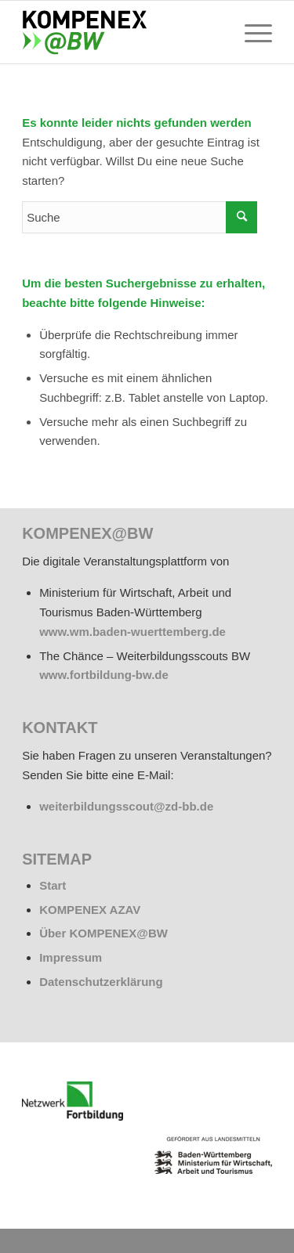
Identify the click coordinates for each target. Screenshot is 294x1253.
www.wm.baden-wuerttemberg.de (132, 631)
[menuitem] (250, 32)
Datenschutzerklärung (101, 981)
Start (52, 885)
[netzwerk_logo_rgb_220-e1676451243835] (72, 1101)
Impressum (70, 957)
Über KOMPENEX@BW (103, 933)
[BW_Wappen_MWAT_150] (213, 1155)
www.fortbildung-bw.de (104, 674)
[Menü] (250, 32)
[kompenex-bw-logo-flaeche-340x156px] (122, 32)
